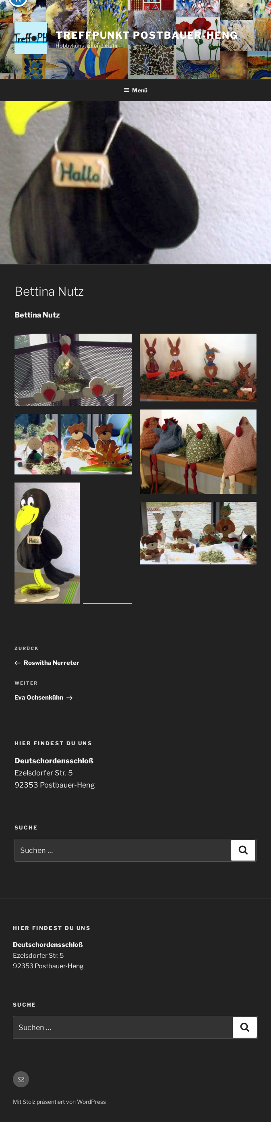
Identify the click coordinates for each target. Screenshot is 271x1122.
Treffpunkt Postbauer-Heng (147, 35)
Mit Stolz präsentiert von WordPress (59, 1101)
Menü (135, 90)
